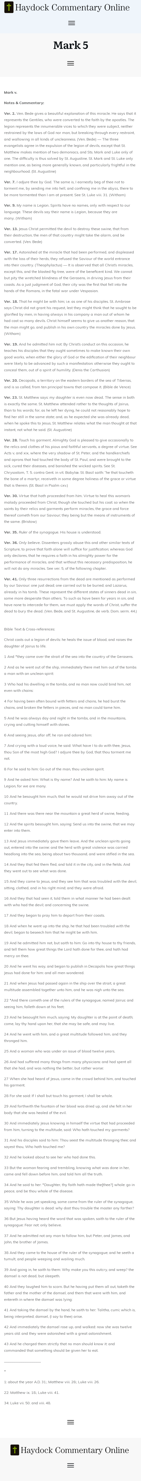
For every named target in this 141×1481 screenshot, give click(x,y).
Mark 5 (70, 44)
